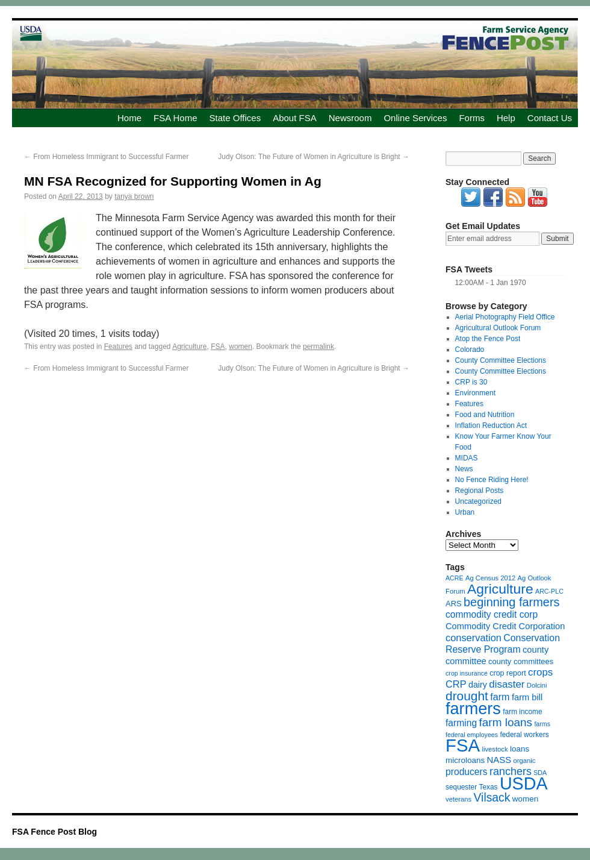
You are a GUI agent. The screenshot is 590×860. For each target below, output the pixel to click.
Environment (475, 393)
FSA (218, 346)
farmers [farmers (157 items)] (473, 708)
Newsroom (350, 118)
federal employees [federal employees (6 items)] (472, 734)
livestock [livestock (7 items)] (495, 749)
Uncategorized (478, 501)
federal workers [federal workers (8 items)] (524, 734)
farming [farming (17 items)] (461, 723)
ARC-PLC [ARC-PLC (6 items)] (549, 591)
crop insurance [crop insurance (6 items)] (467, 673)
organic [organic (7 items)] (524, 760)
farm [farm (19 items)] (499, 696)
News (464, 469)
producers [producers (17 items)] (467, 772)
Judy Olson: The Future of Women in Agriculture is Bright (313, 156)
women (240, 346)
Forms (472, 118)
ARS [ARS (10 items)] (454, 603)
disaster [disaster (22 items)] (506, 684)
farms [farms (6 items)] (542, 723)
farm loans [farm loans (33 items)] (505, 722)
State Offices (235, 118)
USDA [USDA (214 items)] (524, 783)
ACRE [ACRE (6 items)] (455, 578)
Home (129, 118)
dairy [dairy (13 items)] (477, 684)
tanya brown (134, 196)
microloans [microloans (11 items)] (465, 760)
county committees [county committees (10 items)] (520, 661)
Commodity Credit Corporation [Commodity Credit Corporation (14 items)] (505, 626)
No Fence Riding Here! (492, 480)
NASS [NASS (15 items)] (498, 760)
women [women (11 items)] (525, 798)
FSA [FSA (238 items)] (463, 745)
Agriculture (189, 346)
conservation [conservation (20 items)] (474, 637)
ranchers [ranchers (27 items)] (510, 771)
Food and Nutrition (485, 414)
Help (506, 118)
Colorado (470, 349)
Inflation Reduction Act (491, 425)
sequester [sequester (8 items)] (461, 787)
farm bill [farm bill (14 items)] (527, 697)
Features (118, 346)
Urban (465, 512)
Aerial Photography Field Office (505, 317)
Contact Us (549, 118)
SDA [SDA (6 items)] (540, 772)
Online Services (415, 118)
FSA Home (175, 118)
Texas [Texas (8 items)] (488, 787)
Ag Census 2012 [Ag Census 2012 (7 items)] (490, 578)
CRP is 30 (471, 382)
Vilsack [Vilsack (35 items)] (492, 797)
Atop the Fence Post (488, 338)
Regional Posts (479, 490)
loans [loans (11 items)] (519, 748)
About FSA (295, 118)
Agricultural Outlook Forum (498, 328)
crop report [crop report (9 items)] (507, 673)
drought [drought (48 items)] (467, 696)
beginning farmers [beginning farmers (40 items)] (511, 602)
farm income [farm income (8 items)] (522, 712)
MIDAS (466, 458)
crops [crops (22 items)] (540, 672)
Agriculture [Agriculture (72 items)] (500, 589)
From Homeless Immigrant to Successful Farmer (106, 156)
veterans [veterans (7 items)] (458, 799)
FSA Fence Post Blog (54, 831)
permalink (318, 346)
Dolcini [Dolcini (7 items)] (537, 685)
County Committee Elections (500, 360)
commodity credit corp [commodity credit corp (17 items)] (492, 614)
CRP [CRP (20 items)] (456, 684)
